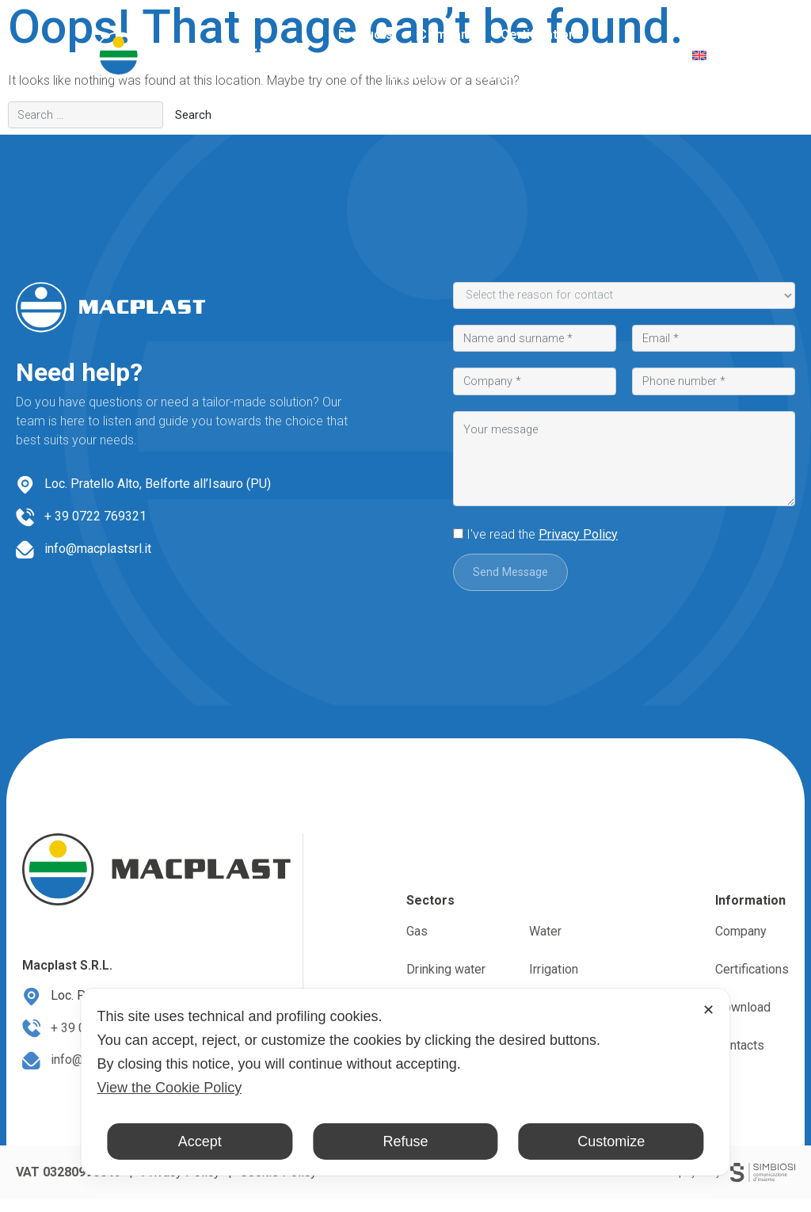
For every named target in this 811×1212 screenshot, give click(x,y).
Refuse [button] (405, 1141)
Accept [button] (200, 1141)
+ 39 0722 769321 (95, 516)
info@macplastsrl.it (97, 548)
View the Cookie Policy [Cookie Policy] (169, 1088)
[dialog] (405, 1082)
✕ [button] (708, 1010)
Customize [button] (611, 1141)
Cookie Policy (278, 1184)
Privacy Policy (578, 534)
